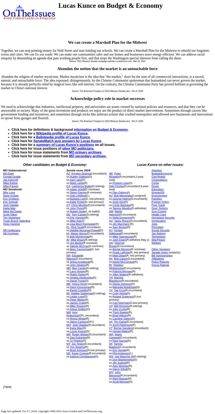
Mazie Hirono (79, 233)
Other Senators (161, 249)
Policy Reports (160, 261)
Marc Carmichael (80, 249)
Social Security (161, 230)
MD (68, 268)
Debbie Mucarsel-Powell (84, 230)
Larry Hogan (77, 271)
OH (111, 243)
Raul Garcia (120, 340)
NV (111, 220)
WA (111, 334)
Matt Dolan (119, 255)
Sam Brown (120, 227)
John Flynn (76, 208)
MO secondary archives (87, 156)
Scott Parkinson (122, 325)
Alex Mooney (120, 366)
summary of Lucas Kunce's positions (65, 145)
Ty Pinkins (76, 340)
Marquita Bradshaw (124, 287)
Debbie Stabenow (82, 293)
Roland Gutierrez (123, 296)
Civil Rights (158, 176)
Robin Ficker (77, 274)
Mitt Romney (121, 306)
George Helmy (121, 198)
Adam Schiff (77, 189)
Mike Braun (78, 239)
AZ (68, 173)
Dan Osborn (120, 192)
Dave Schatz (11, 195)
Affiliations (158, 258)
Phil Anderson (121, 353)
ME (68, 284)
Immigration (159, 220)
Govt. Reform (160, 208)
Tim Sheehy (77, 347)
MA (68, 255)
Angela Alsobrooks (81, 277)
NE (111, 173)
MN (68, 312)
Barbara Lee (77, 198)
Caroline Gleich (122, 318)
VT (110, 328)
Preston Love (121, 183)
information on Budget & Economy (100, 129)
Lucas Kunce (78, 331)
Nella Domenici (122, 217)
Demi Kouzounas (80, 287)
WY (111, 372)
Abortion (157, 170)
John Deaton (77, 265)
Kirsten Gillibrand (116, 232)
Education (158, 189)
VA (110, 321)
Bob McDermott (79, 236)
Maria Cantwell (115, 336)
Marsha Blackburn (116, 279)
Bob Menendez (123, 195)
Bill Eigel (8, 173)
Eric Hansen (77, 217)
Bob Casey (120, 258)
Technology (158, 236)
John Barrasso (115, 374)
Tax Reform (158, 233)
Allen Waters (120, 274)
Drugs (155, 186)
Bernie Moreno (121, 249)
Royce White (77, 318)
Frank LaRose (121, 252)
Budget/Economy (162, 173)
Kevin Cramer (80, 353)
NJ (110, 195)
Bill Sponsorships (162, 255)
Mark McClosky (12, 211)
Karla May (9, 208)
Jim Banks (76, 243)
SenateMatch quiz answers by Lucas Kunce (67, 141)
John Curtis (119, 309)
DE (68, 214)
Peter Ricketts (115, 175)
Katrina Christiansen (82, 356)
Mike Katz (76, 220)
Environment (159, 195)
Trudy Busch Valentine (16, 220)
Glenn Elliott (120, 369)
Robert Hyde (77, 211)
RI (110, 265)
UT (110, 306)
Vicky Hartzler (11, 224)
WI (110, 343)
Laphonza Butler (82, 186)
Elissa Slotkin (78, 309)
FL (67, 227)
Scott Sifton (10, 214)
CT (68, 205)
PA (110, 258)
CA (68, 186)
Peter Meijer (77, 299)
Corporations (159, 179)
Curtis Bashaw (121, 205)
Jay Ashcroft (10, 179)
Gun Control (159, 211)
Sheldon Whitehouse (116, 266)
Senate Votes (160, 252)
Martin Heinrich (115, 213)
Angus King (79, 284)
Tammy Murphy (122, 208)
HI (67, 233)
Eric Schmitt (10, 202)
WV (111, 356)
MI (67, 293)
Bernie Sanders (123, 328)
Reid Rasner (120, 378)
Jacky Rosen (122, 220)
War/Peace (158, 239)
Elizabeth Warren (74, 257)
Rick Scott (77, 227)
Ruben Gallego (79, 176)
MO (68, 325)
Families (157, 198)
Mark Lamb (77, 183)
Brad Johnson (78, 350)
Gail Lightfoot (78, 195)
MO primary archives (85, 152)
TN (111, 277)
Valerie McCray (79, 246)
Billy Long (9, 192)
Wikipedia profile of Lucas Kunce (62, 133)
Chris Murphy (79, 205)
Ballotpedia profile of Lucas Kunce (63, 137)
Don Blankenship (123, 359)
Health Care (159, 214)
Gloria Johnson (122, 284)
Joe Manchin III (124, 356)
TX (111, 290)
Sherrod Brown (116, 244)
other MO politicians (78, 148)
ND (68, 353)
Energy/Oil (158, 192)
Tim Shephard (11, 217)
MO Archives (11, 233)
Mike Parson (10, 186)
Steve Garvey (78, 192)
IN (67, 239)
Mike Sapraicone (123, 236)
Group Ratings (160, 265)
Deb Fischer (116, 186)
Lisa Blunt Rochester (82, 224)
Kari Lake (75, 179)
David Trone (77, 280)
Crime (155, 183)
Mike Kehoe (10, 183)
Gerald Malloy (121, 331)
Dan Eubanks (78, 337)
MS (68, 334)
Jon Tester (78, 343)
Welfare (156, 243)
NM (111, 211)
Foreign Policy (160, 202)
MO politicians (11, 230)
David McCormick (123, 261)
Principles (157, 227)
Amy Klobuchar (72, 314)
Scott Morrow (121, 381)
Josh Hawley (11, 205)
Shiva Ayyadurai (79, 261)
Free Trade (158, 205)
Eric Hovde (119, 350)
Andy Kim (118, 202)
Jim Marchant (121, 224)
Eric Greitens (11, 198)
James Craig (77, 302)
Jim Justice (119, 362)
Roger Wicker (80, 334)
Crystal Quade (12, 176)
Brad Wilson (120, 315)
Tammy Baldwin (116, 345)
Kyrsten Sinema (81, 173)
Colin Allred (119, 293)
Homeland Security (163, 217)
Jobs (154, 224)
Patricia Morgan (122, 271)
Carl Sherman (121, 302)
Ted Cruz (119, 290)
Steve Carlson (78, 321)
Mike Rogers (77, 306)
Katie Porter (77, 202)
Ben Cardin (79, 268)
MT (68, 343)
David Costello (79, 290)
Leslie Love (77, 296)
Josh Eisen (119, 239)
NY (111, 230)
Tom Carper (79, 214)
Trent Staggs (120, 312)
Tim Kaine (120, 321)
